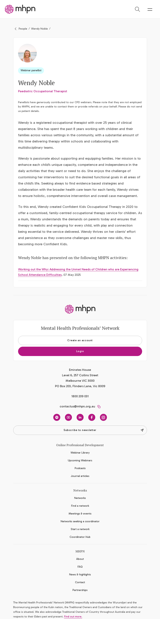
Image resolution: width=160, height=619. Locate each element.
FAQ (80, 566)
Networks (80, 498)
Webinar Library (80, 452)
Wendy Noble (39, 28)
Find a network (80, 505)
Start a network (80, 529)
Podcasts (80, 468)
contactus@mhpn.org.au (77, 406)
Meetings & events (80, 513)
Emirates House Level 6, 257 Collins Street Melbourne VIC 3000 (80, 375)
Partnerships (80, 590)
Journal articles (80, 476)
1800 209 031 (80, 396)
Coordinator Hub (80, 537)
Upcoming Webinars (80, 460)
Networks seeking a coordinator (80, 521)
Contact (80, 582)
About (80, 559)
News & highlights (80, 574)
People (23, 28)
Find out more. (73, 616)
